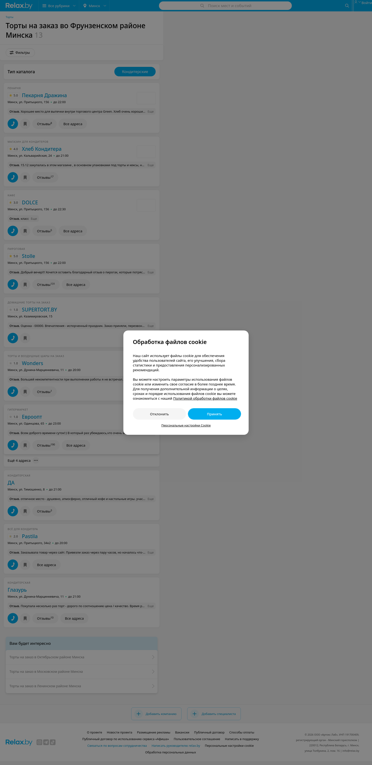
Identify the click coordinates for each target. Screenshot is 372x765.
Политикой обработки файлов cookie (205, 398)
